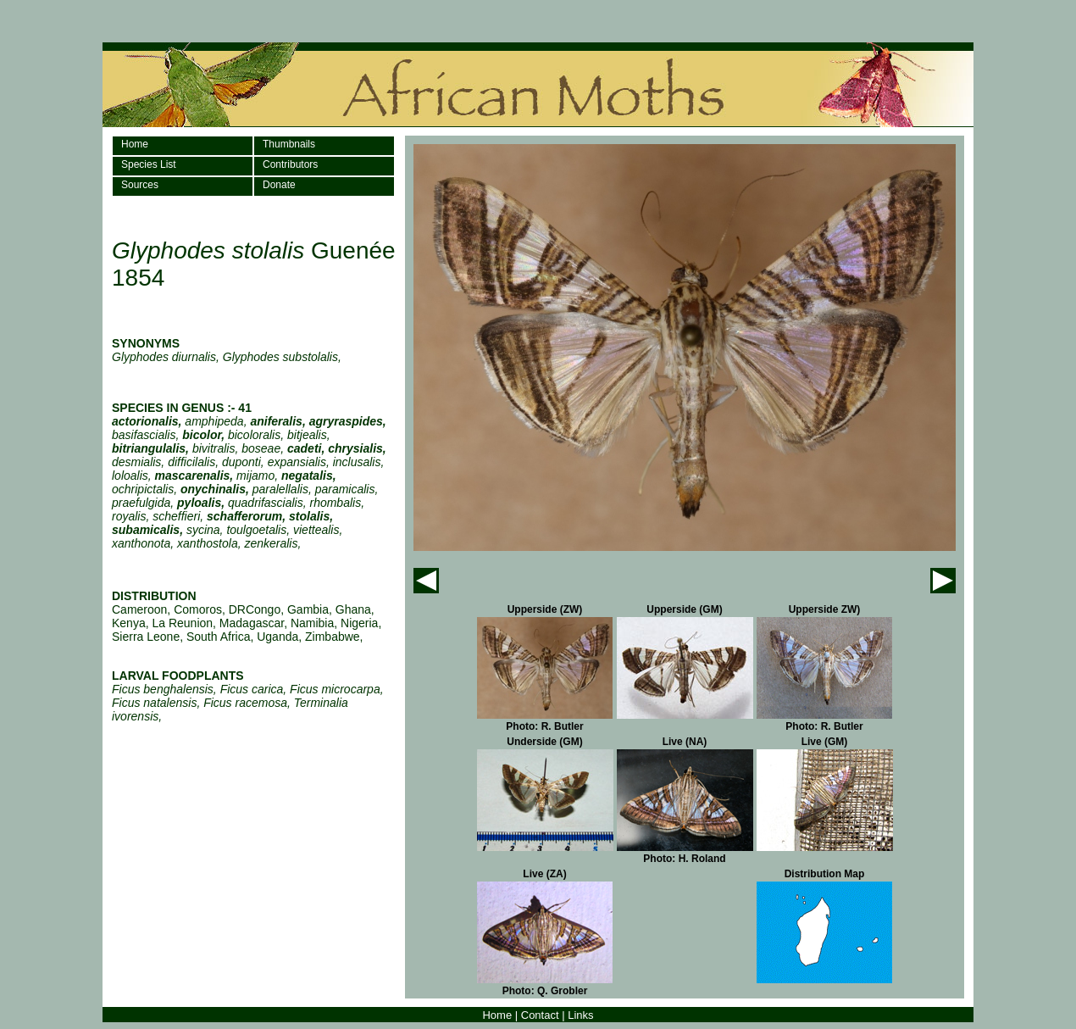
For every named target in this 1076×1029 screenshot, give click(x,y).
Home (134, 144)
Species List (148, 164)
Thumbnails (289, 144)
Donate (279, 185)
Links (580, 1015)
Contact (540, 1015)
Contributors (290, 164)
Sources (139, 185)
